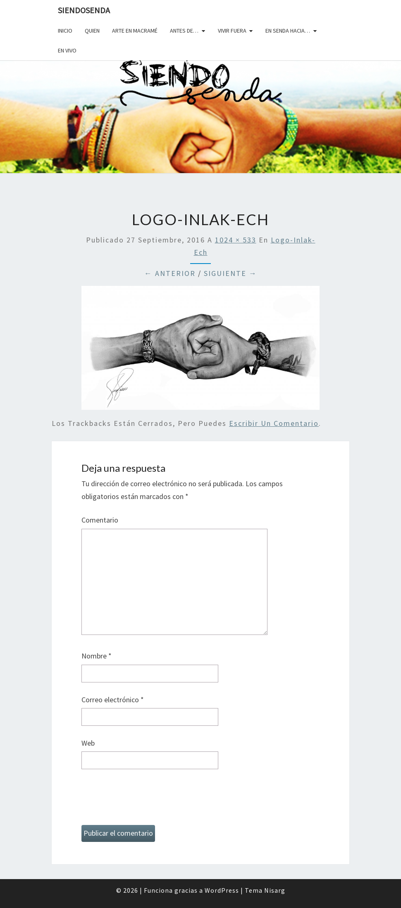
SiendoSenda (84, 10)
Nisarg (274, 890)
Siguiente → (230, 273)
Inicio (65, 30)
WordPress (222, 890)
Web (88, 743)
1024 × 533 (235, 240)
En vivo (67, 50)
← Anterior (170, 273)
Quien (92, 30)
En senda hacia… (287, 30)
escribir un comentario (274, 423)
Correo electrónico (112, 699)
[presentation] (144, 800)
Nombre (96, 656)
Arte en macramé (135, 30)
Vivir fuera (232, 30)
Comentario (99, 520)
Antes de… (184, 30)
